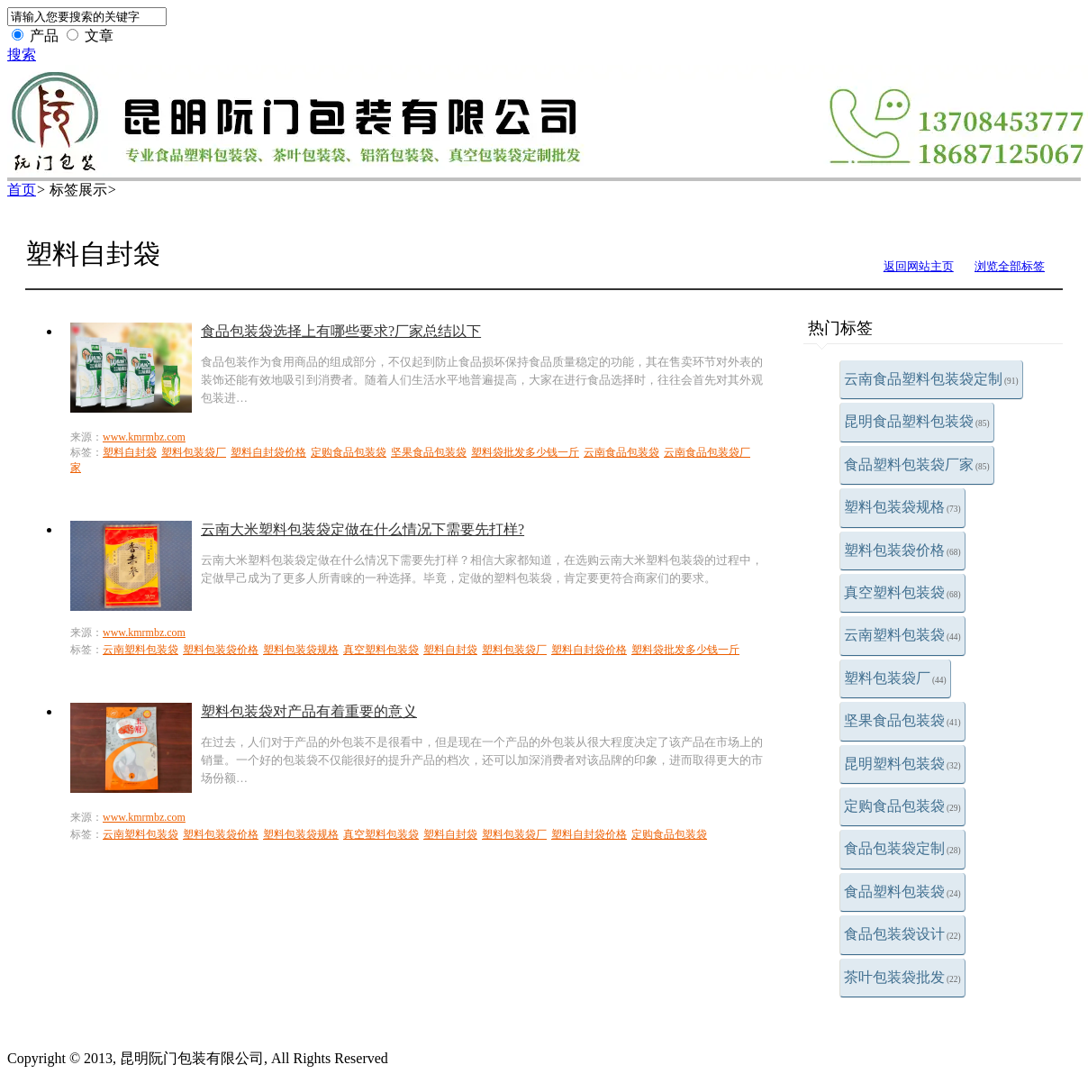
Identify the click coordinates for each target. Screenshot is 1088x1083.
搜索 (21, 54)
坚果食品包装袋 (902, 720)
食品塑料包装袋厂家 (917, 464)
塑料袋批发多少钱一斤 (525, 452)
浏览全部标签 (1010, 266)
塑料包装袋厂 (895, 678)
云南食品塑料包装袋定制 (931, 379)
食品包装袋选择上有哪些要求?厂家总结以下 (341, 331)
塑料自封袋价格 (268, 452)
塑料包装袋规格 (902, 506)
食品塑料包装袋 (902, 891)
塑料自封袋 (130, 452)
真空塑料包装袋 (902, 592)
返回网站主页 (919, 266)
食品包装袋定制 (902, 848)
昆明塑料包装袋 (902, 763)
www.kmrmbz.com (144, 437)
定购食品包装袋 (902, 806)
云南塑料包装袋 (902, 634)
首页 (21, 189)
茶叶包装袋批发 (902, 977)
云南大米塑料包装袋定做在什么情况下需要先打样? (362, 529)
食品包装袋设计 (902, 934)
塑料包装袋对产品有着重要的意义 (309, 711)
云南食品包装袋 (621, 452)
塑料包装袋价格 (902, 550)
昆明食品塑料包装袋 (917, 421)
